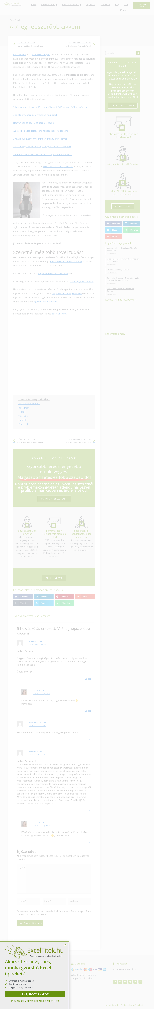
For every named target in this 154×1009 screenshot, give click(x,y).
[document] (77, 504)
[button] (65, 945)
